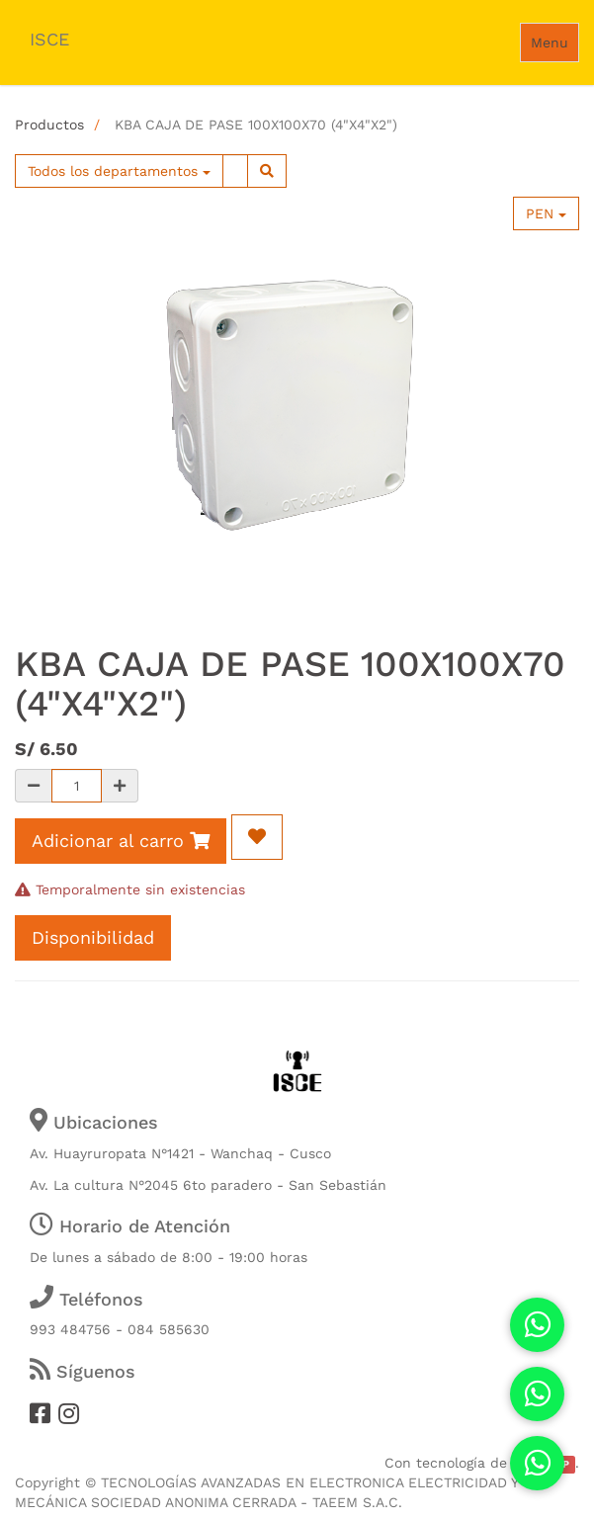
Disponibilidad (93, 937)
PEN (546, 213)
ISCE (49, 39)
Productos (49, 124)
